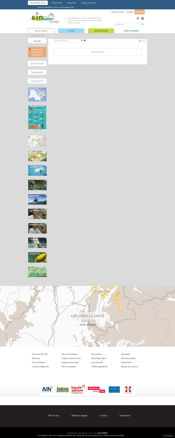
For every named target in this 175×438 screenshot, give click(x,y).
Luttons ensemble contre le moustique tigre (55, 7)
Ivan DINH (102, 433)
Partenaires (37, 72)
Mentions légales (79, 415)
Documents (37, 81)
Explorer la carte (87, 315)
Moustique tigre (98, 358)
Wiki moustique (69, 366)
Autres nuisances (97, 52)
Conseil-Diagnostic (40, 366)
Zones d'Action (38, 362)
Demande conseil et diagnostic (37, 52)
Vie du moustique (69, 354)
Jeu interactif (37, 63)
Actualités (130, 12)
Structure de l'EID (40, 354)
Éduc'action (96, 354)
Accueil (37, 40)
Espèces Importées (70, 362)
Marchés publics (118, 12)
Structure (56, 3)
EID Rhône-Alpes (38, 3)
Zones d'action (88, 3)
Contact (103, 415)
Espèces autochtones (71, 358)
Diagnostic (140, 12)
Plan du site (53, 415)
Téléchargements (99, 366)
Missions (71, 3)
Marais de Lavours (129, 366)
